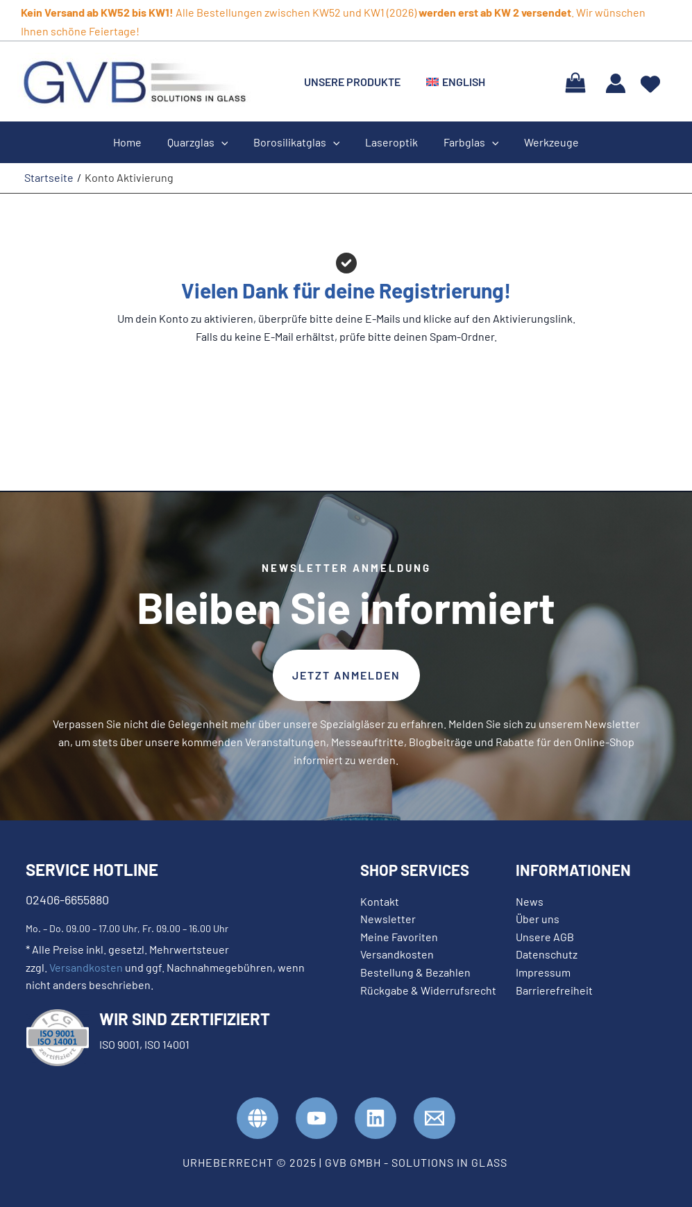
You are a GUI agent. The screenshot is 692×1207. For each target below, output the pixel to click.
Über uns (537, 918)
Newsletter (388, 918)
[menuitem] (450, 82)
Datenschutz (546, 954)
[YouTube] (316, 1118)
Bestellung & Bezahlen (415, 972)
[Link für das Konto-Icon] (615, 83)
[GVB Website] (257, 1118)
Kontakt (379, 901)
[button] (346, 675)
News (529, 901)
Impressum (543, 972)
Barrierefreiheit (554, 990)
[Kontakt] (434, 1118)
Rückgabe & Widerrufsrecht (428, 990)
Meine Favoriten (399, 936)
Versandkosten (86, 967)
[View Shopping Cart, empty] (575, 81)
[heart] (650, 79)
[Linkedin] (375, 1118)
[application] (226, 142)
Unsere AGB (545, 936)
